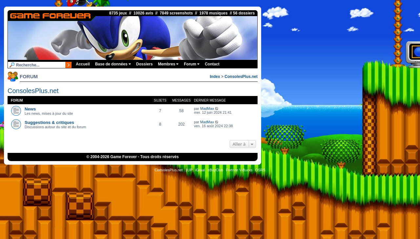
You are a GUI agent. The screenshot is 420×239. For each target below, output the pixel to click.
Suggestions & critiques (49, 122)
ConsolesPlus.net (241, 76)
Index (215, 76)
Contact (212, 64)
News (30, 109)
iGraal (200, 170)
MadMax (207, 108)
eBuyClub (215, 170)
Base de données (113, 64)
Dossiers (144, 64)
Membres (168, 64)
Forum (192, 64)
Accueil (83, 64)
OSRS (260, 170)
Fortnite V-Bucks (239, 170)
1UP (188, 170)
